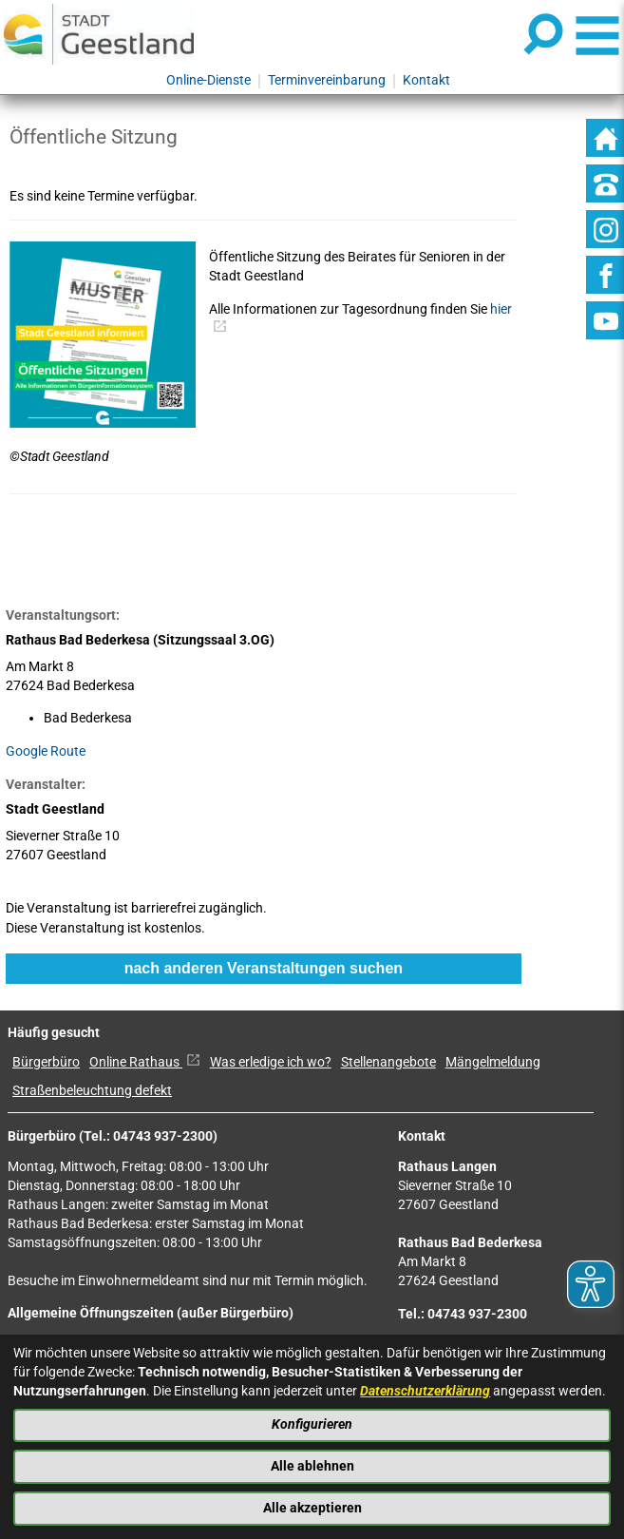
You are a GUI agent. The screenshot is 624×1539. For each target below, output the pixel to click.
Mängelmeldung (492, 1062)
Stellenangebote (388, 1062)
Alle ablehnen (312, 1466)
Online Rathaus (144, 1062)
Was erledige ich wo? (270, 1062)
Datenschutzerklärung (425, 1391)
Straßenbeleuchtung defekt (92, 1091)
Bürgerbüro (46, 1062)
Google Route (45, 751)
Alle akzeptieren (312, 1508)
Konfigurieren (312, 1424)
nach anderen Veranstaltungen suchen (263, 968)
